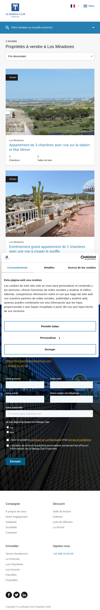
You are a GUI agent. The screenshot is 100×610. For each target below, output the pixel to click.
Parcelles (11, 574)
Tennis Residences (17, 553)
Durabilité (11, 527)
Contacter (11, 532)
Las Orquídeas (14, 564)
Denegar (50, 349)
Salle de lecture (62, 511)
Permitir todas (50, 326)
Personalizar (50, 337)
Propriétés (12, 580)
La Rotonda (12, 558)
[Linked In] (24, 595)
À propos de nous (16, 511)
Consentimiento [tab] (17, 267)
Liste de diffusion (63, 521)
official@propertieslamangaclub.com (28, 360)
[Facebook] (9, 595)
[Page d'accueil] (15, 11)
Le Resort (58, 527)
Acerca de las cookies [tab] (82, 267)
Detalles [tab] (49, 267)
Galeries (58, 516)
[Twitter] (16, 595)
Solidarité (11, 521)
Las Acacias (13, 569)
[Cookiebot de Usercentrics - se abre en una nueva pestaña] (80, 257)
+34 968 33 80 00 (17, 366)
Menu (88, 6)
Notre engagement (17, 516)
